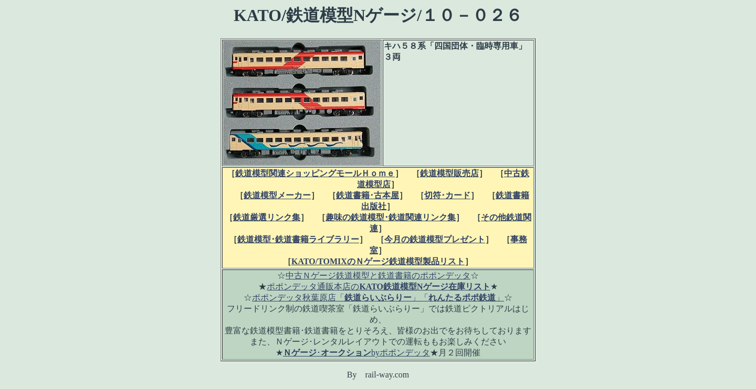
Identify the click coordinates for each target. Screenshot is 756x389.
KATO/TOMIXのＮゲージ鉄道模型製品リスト (378, 261)
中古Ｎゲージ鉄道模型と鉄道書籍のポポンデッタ (378, 275)
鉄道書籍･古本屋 (367, 195)
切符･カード (447, 195)
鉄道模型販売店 (449, 173)
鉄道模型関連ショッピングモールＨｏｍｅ (315, 173)
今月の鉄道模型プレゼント (434, 239)
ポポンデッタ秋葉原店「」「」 (378, 297)
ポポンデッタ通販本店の (378, 286)
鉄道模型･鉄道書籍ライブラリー (298, 239)
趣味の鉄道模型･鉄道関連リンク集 (391, 217)
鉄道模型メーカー (277, 195)
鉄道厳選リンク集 (266, 217)
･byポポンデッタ (356, 352)
